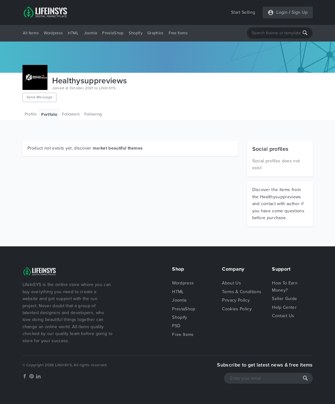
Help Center (284, 307)
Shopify (135, 33)
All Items (31, 33)
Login (282, 12)
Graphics (155, 33)
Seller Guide (284, 298)
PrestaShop (112, 33)
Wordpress (53, 33)
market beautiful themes (118, 148)
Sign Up (300, 12)
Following (93, 114)
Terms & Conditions (241, 291)
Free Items (178, 33)
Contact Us (283, 315)
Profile (31, 114)
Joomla (90, 33)
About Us (231, 283)
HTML (73, 33)
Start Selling (243, 12)
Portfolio (49, 114)
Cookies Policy (236, 309)
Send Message (40, 97)
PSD (176, 325)
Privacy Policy (235, 300)
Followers (71, 114)
